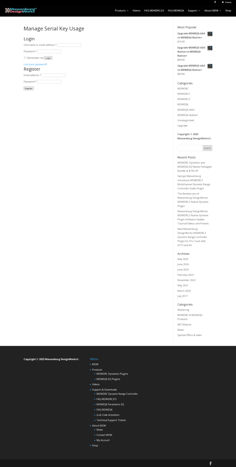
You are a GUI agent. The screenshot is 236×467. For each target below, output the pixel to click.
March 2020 (184, 290)
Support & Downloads (104, 389)
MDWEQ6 (182, 104)
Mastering (183, 309)
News (180, 329)
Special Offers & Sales (189, 335)
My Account (103, 440)
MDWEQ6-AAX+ (186, 109)
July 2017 (182, 296)
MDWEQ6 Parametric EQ (110, 404)
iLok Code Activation (107, 415)
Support (192, 10)
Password (30, 51)
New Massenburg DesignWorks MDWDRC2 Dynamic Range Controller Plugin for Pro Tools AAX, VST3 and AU (192, 237)
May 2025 (182, 259)
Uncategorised (185, 120)
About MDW (211, 10)
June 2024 (183, 264)
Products (120, 10)
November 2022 (186, 280)
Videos (136, 10)
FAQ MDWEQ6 (176, 10)
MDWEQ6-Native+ (187, 115)
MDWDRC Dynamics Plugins (112, 373)
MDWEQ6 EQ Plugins (108, 379)
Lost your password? (35, 64)
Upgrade (182, 125)
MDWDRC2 (183, 93)
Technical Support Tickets (111, 420)
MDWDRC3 (183, 99)
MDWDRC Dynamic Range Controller (117, 393)
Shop (228, 10)
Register (29, 88)
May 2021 (182, 285)
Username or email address (40, 45)
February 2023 (185, 274)
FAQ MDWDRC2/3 (154, 10)
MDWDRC (183, 88)
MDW (95, 364)
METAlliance (184, 324)
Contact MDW (104, 435)
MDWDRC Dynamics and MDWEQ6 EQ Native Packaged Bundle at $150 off (194, 166)
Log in (48, 58)
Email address (32, 75)
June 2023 (183, 269)
